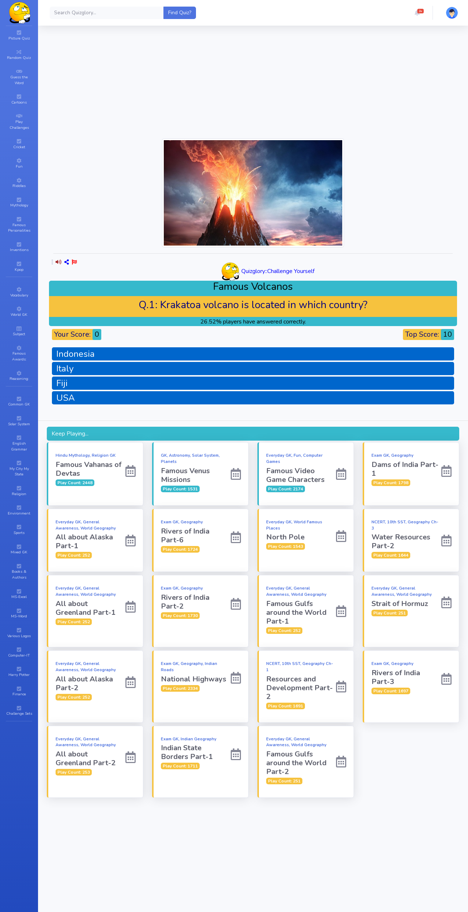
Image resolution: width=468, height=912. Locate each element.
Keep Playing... (70, 434)
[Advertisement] (253, 85)
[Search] (107, 13)
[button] (417, 13)
